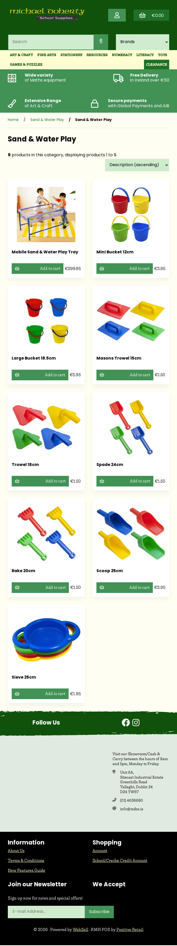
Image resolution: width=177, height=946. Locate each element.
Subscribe (99, 913)
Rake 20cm (24, 572)
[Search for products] (50, 43)
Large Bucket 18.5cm (34, 359)
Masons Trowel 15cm (119, 359)
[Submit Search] (100, 43)
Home (13, 121)
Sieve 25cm (24, 679)
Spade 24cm (110, 466)
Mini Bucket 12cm (115, 253)
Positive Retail (130, 930)
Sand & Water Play (47, 121)
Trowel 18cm (25, 466)
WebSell (81, 930)
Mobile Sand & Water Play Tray (46, 253)
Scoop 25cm (109, 572)
